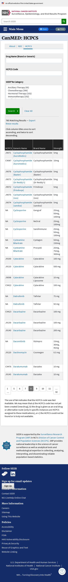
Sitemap (6, 512)
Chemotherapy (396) (34, 90)
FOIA (4, 535)
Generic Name (20, 148)
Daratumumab (20, 366)
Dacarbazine (19, 311)
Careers (5, 508)
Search (11, 110)
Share (44, 29)
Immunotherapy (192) (34, 96)
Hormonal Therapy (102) (34, 93)
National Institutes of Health (19, 565)
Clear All (28, 110)
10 (43, 388)
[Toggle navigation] (13, 29)
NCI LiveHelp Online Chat (14, 497)
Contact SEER (8, 493)
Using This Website (11, 516)
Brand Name (39, 148)
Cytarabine (18, 258)
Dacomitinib (19, 341)
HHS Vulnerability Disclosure (15, 539)
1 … (8, 390)
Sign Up (8, 485)
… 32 (56, 390)
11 (49, 388)
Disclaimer (7, 531)
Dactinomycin (20, 352)
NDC (20, 46)
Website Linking (9, 551)
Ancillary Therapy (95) (34, 87)
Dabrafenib (18, 296)
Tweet (52, 29)
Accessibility (8, 526)
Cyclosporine (19, 210)
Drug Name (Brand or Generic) (20, 56)
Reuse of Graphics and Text (15, 547)
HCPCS (28, 46)
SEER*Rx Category (14, 81)
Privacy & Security (10, 543)
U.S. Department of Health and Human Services (33, 562)
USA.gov (34, 568)
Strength (58, 148)
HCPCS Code (12, 69)
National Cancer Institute (48, 565)
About (12, 46)
